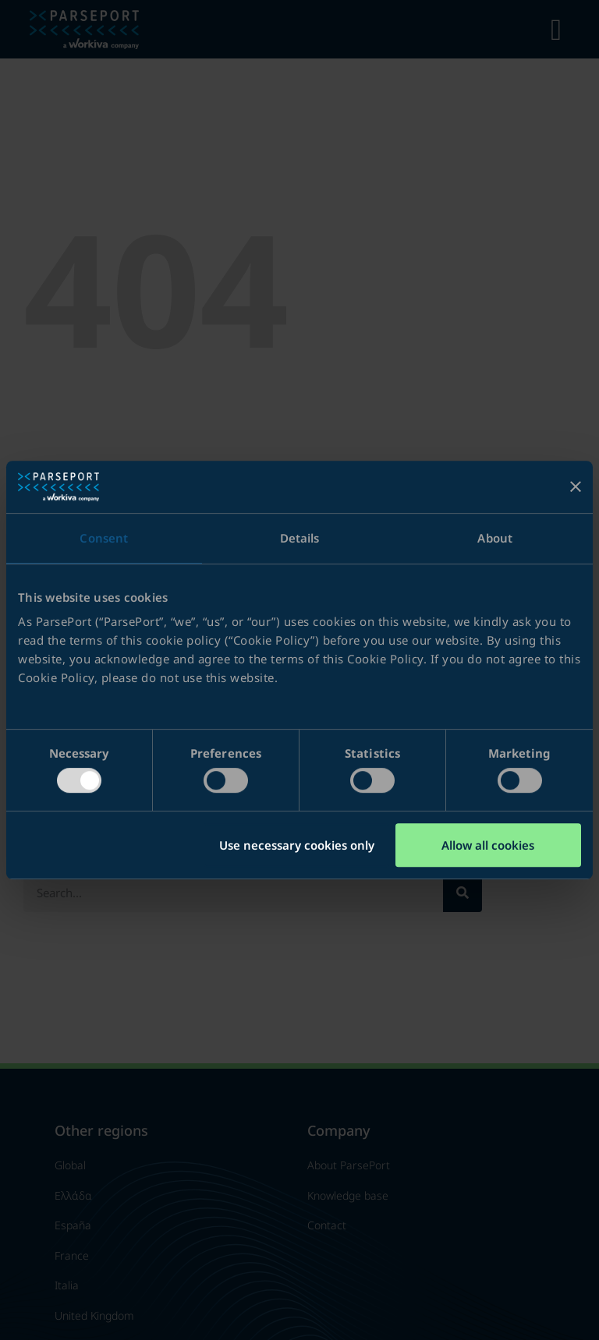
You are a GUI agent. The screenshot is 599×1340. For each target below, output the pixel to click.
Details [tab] (300, 538)
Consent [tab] (104, 538)
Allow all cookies (487, 845)
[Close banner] (575, 486)
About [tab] (494, 538)
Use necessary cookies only (296, 845)
